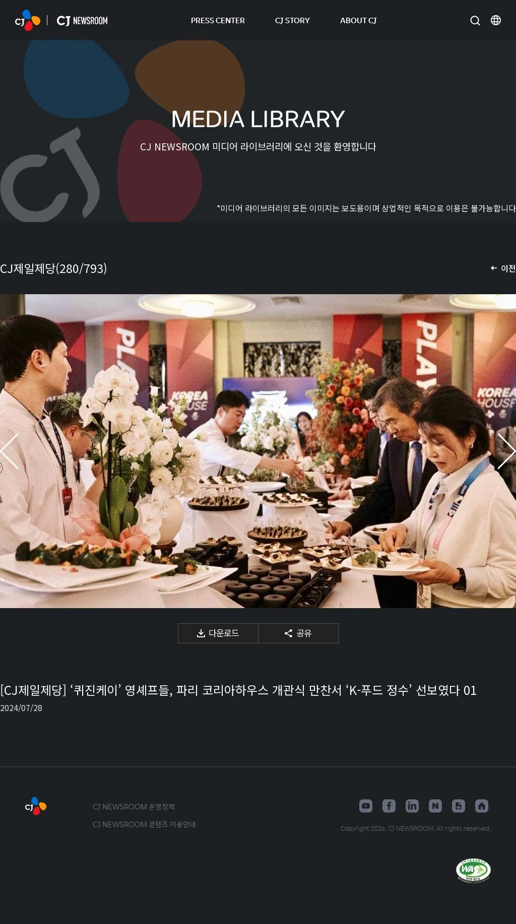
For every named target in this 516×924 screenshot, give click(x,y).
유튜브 (366, 806)
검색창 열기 (475, 20)
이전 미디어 (20, 451)
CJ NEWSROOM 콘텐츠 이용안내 (144, 824)
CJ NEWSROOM (27, 20)
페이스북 (389, 806)
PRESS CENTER (218, 20)
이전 (508, 268)
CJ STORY (292, 20)
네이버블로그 (435, 806)
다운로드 (224, 632)
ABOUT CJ (358, 20)
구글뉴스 (458, 806)
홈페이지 (482, 806)
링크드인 (412, 806)
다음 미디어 (496, 451)
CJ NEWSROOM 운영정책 (134, 806)
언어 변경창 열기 (496, 20)
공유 (303, 632)
